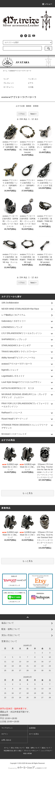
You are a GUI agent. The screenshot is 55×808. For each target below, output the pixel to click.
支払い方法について (17, 748)
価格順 (28, 106)
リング (6, 79)
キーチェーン (8, 87)
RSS (24, 753)
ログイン (4, 734)
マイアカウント (7, 728)
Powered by (27, 768)
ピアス (30, 83)
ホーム (5, 71)
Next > (33, 114)
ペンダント (32, 79)
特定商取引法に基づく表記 (12, 750)
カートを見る (34, 734)
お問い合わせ (6, 740)
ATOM (30, 753)
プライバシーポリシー (31, 750)
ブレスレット (8, 83)
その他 (30, 87)
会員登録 (32, 728)
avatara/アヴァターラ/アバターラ (20, 71)
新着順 (35, 106)
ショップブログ (46, 750)
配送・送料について (32, 748)
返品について (46, 748)
